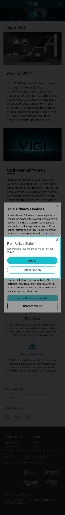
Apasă (32, 260)
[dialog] (32, 257)
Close (57, 239)
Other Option (32, 270)
